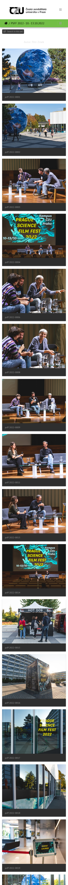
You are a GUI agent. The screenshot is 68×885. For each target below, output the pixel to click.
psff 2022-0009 (12, 427)
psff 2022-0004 (12, 262)
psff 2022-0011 (12, 482)
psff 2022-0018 (12, 813)
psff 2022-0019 (12, 868)
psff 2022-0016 (12, 703)
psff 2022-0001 (12, 97)
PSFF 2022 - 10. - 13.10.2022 (27, 23)
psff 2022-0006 (12, 317)
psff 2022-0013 (12, 537)
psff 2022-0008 (12, 372)
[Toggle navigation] (60, 10)
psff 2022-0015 (12, 647)
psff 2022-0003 (12, 207)
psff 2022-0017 (12, 758)
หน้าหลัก (6, 23)
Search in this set (13, 31)
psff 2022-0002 (12, 152)
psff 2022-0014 (12, 592)
